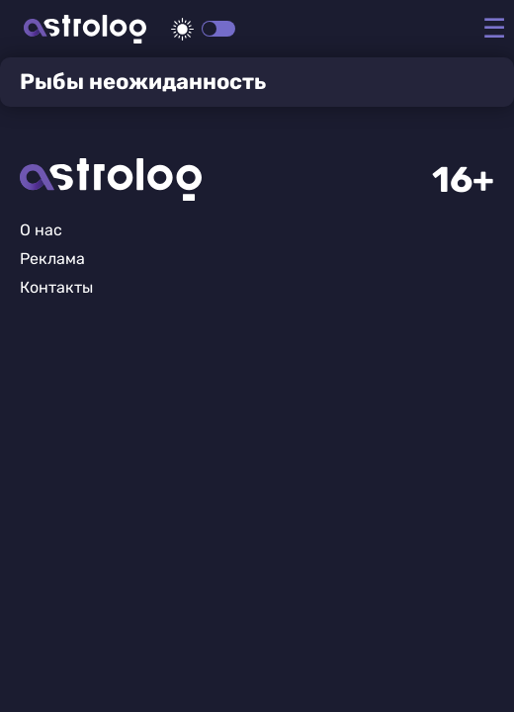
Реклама (52, 258)
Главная (111, 179)
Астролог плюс (85, 29)
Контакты (56, 287)
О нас (41, 230)
